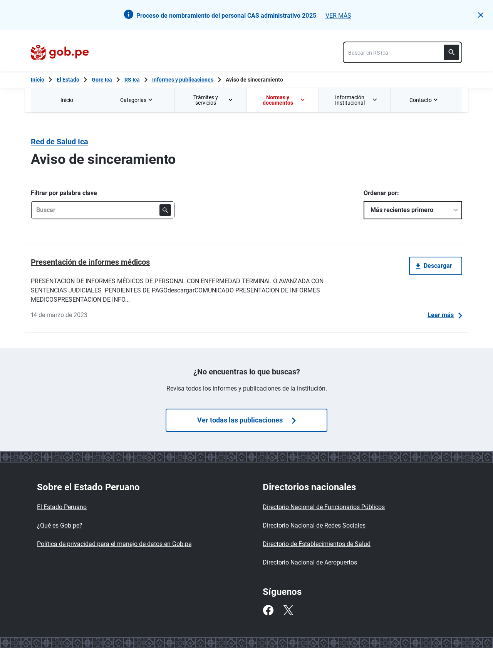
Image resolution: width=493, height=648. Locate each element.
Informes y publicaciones (182, 80)
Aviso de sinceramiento (254, 80)
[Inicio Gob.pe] (37, 79)
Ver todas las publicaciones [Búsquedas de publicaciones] (246, 420)
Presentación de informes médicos (90, 262)
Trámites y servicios (213, 100)
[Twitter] (288, 610)
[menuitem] (67, 100)
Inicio (66, 100)
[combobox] (402, 52)
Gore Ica (102, 80)
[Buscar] (451, 52)
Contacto (424, 100)
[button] (480, 15)
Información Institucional (356, 100)
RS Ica (132, 80)
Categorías (137, 100)
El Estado (68, 80)
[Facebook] (268, 610)
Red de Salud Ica (59, 141)
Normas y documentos (284, 100)
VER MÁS (338, 15)
